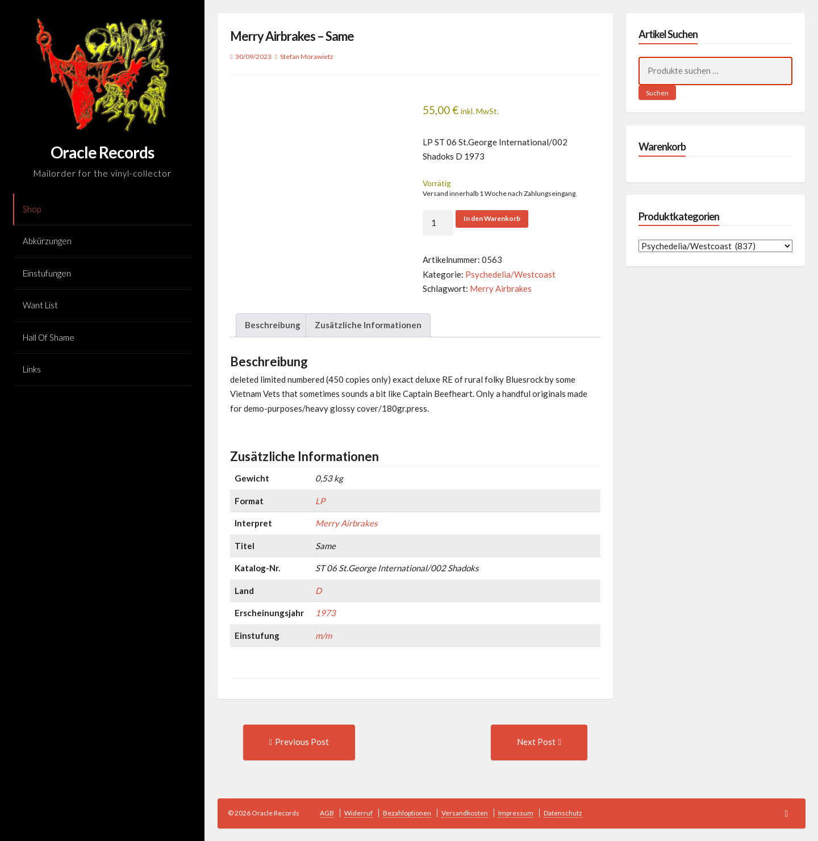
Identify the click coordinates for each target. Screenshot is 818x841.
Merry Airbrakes (501, 288)
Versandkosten (464, 813)
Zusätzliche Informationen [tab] (368, 325)
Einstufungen (47, 273)
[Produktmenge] (438, 223)
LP (320, 501)
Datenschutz (563, 813)
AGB (327, 813)
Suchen (657, 93)
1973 (325, 613)
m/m (323, 635)
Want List (40, 305)
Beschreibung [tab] (273, 325)
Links (32, 369)
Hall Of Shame (48, 337)
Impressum (515, 813)
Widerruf (358, 813)
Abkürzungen (47, 241)
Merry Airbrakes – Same (292, 36)
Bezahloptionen (407, 813)
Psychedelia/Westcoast (510, 274)
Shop (32, 209)
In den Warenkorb (492, 218)
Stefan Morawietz (306, 56)
